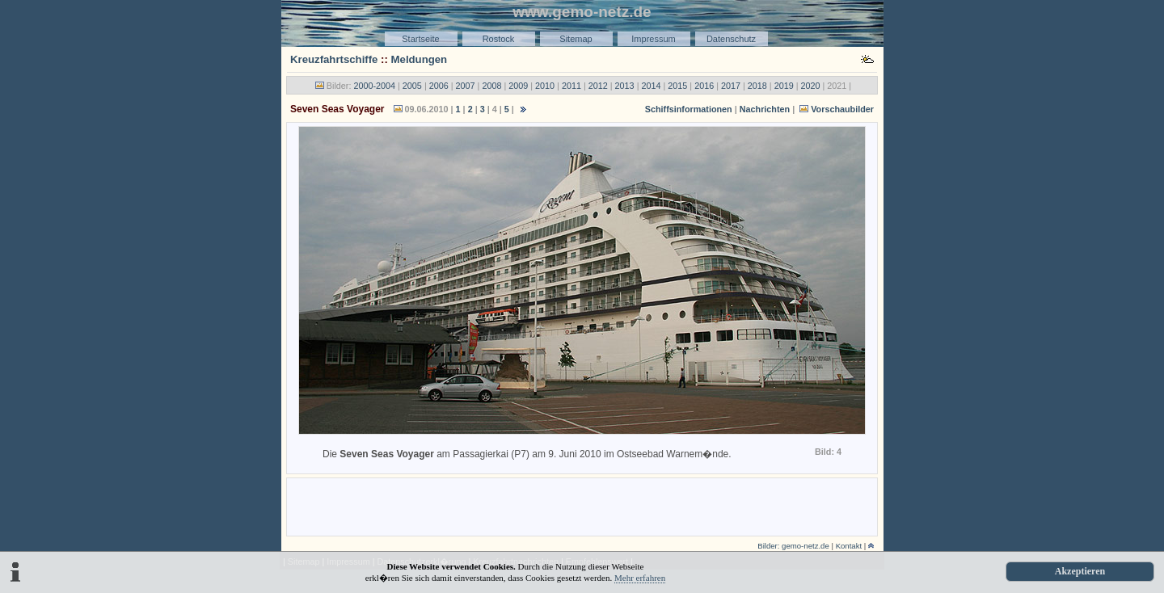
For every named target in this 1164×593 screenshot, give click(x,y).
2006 (439, 85)
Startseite (420, 39)
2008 (491, 85)
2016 (704, 85)
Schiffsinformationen (688, 109)
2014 (650, 85)
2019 (784, 85)
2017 (730, 85)
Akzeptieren (1080, 571)
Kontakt (849, 545)
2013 (625, 85)
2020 (810, 85)
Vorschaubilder (842, 109)
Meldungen (419, 59)
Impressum (653, 39)
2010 (545, 85)
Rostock (499, 39)
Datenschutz (731, 39)
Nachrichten (765, 109)
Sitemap (575, 39)
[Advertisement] (582, 506)
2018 (757, 85)
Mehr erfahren (639, 577)
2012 (598, 85)
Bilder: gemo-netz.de (793, 545)
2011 (571, 85)
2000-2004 (374, 85)
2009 (518, 85)
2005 (412, 85)
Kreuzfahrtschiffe (333, 59)
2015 (677, 85)
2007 (465, 85)
